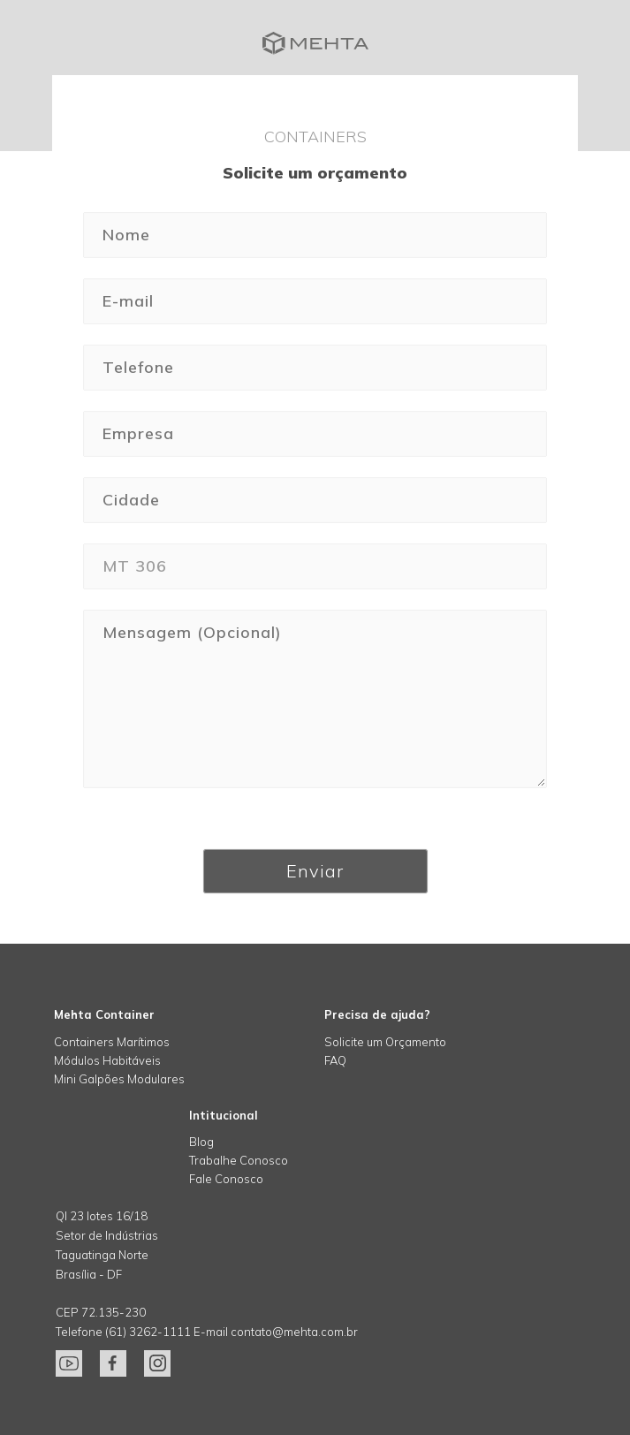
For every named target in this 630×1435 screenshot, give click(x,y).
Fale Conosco (226, 1179)
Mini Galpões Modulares (119, 1079)
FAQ (335, 1060)
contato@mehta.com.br (294, 1332)
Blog (201, 1142)
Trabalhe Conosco (238, 1160)
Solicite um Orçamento (385, 1042)
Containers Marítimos (112, 1042)
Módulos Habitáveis (107, 1060)
